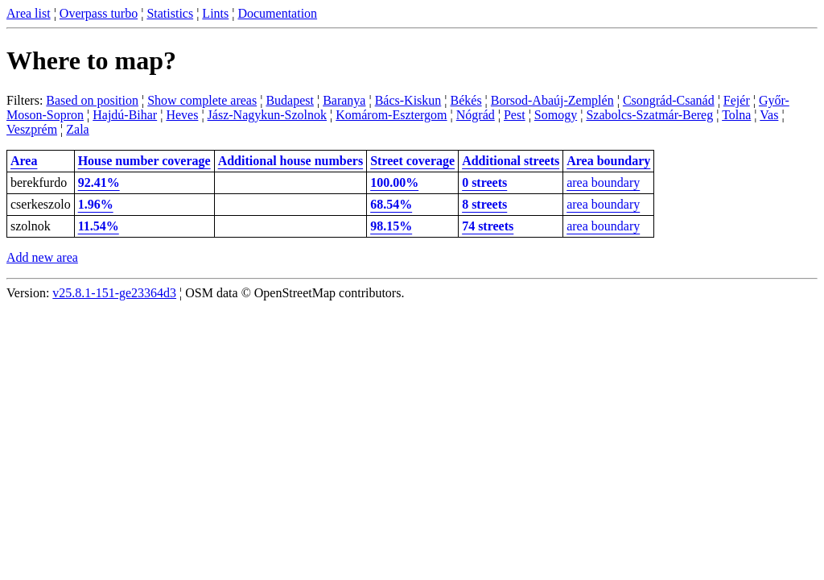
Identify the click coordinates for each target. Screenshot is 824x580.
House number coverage (144, 161)
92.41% (99, 182)
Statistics (169, 13)
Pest (514, 115)
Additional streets (510, 161)
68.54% (391, 204)
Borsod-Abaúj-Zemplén (552, 100)
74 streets (487, 226)
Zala (77, 129)
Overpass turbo (99, 13)
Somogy (555, 115)
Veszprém (31, 129)
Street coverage (412, 161)
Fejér (736, 100)
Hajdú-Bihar (125, 115)
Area (23, 161)
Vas (769, 115)
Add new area (42, 257)
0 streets (484, 182)
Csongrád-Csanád (669, 100)
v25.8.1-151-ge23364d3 (114, 293)
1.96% (95, 204)
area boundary (603, 182)
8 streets (484, 204)
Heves (182, 115)
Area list (28, 13)
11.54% (98, 226)
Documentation (277, 13)
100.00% (394, 182)
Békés (466, 100)
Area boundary (608, 161)
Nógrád (475, 115)
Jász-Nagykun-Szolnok (267, 115)
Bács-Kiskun (408, 100)
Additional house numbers (291, 161)
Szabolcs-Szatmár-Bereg (649, 115)
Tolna (736, 115)
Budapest (290, 100)
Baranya (344, 100)
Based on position (92, 100)
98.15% (391, 226)
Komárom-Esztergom (391, 115)
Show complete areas (202, 100)
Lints (215, 13)
